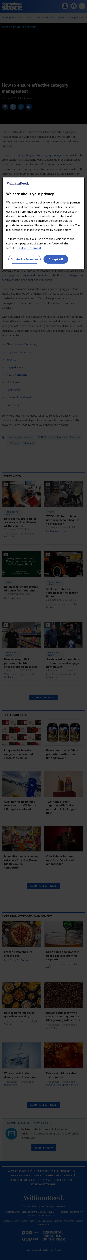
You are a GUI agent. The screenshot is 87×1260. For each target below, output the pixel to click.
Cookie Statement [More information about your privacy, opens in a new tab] (29, 248)
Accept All (56, 259)
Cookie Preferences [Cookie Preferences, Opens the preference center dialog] (24, 259)
